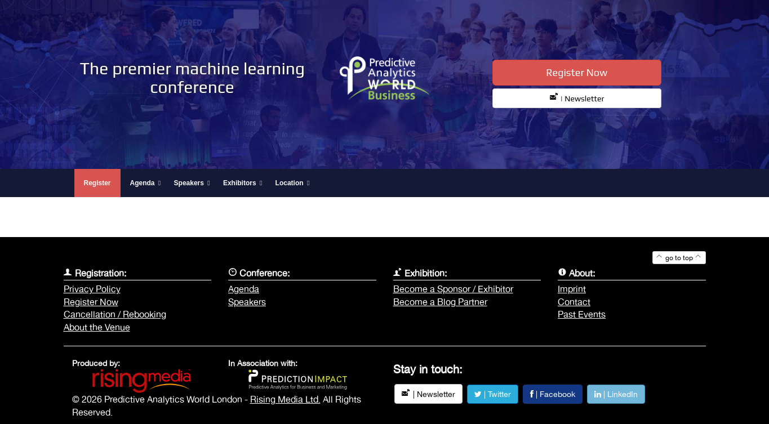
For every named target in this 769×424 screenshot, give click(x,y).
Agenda (243, 289)
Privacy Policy (92, 289)
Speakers (247, 302)
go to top (679, 258)
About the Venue (97, 327)
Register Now (576, 72)
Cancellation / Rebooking (115, 314)
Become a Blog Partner (440, 302)
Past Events (582, 314)
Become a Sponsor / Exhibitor (453, 289)
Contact (574, 302)
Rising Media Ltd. (285, 399)
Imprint (572, 289)
